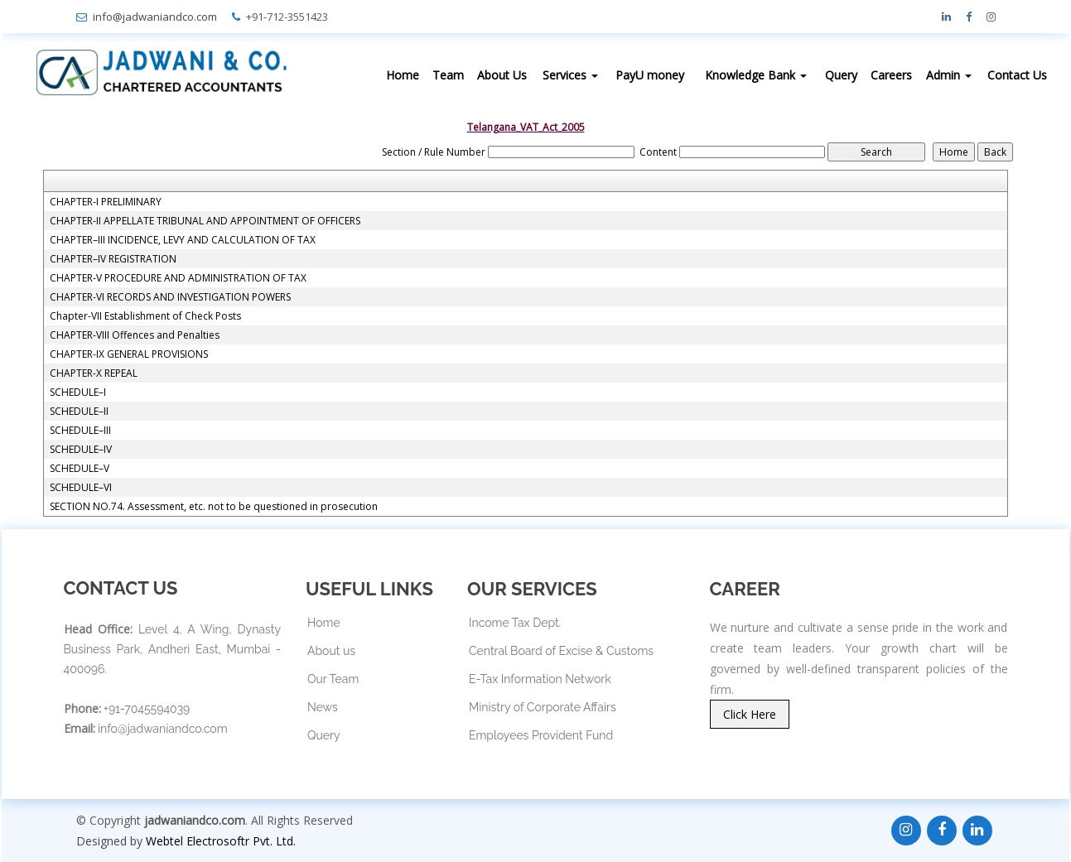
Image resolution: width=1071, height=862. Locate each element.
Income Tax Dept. (515, 622)
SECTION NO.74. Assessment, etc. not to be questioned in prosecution (214, 506)
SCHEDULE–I (78, 392)
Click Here (749, 714)
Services (570, 75)
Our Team (333, 679)
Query (841, 75)
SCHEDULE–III (80, 430)
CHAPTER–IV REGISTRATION (113, 259)
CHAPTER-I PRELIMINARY (106, 202)
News (322, 707)
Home (402, 75)
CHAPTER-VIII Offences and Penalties (135, 335)
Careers (891, 75)
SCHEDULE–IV (81, 449)
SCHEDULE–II (79, 411)
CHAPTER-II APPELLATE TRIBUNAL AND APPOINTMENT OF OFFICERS (205, 221)
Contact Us (1017, 75)
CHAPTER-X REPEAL (93, 373)
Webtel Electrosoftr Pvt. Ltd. (221, 841)
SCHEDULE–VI (81, 487)
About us (331, 651)
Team (448, 75)
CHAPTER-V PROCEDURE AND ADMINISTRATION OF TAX (178, 278)
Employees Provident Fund (541, 735)
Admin (949, 75)
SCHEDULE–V (79, 468)
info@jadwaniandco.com (155, 16)
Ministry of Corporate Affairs (542, 707)
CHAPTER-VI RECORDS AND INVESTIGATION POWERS (170, 297)
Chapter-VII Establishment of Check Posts (145, 316)
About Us (502, 75)
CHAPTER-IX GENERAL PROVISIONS (129, 354)
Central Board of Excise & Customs (561, 651)
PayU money (649, 75)
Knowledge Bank (756, 75)
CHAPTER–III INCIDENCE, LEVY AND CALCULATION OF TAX (183, 240)
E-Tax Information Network (540, 679)
